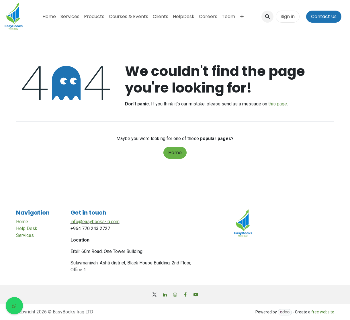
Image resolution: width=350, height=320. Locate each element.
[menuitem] (49, 16)
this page (277, 104)
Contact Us (324, 16)
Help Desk (26, 228)
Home (175, 152)
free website (322, 312)
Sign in (288, 16)
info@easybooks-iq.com (95, 221)
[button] (267, 17)
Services (25, 235)
